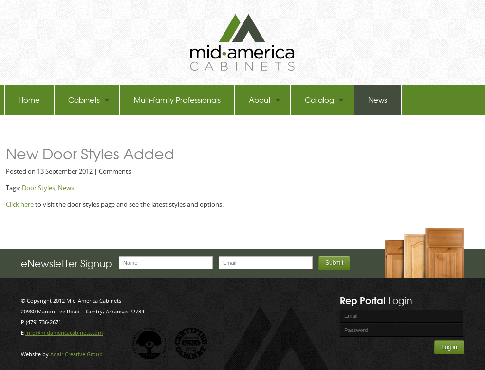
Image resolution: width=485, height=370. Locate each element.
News (377, 100)
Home (29, 100)
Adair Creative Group (76, 354)
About (264, 100)
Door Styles (38, 187)
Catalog (324, 100)
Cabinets (89, 100)
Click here (20, 204)
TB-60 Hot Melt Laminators (63, 129)
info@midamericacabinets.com (64, 332)
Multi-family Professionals (177, 100)
